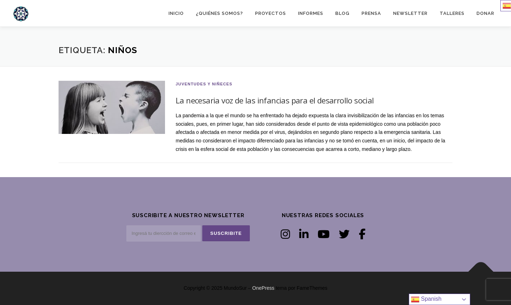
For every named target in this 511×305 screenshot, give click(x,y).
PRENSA (371, 13)
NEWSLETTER (410, 13)
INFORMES (310, 13)
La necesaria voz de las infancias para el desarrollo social (275, 100)
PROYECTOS (270, 13)
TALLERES (452, 13)
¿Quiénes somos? (219, 13)
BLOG (342, 13)
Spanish (426, 299)
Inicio (176, 13)
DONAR (485, 13)
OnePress (263, 288)
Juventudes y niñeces (204, 84)
